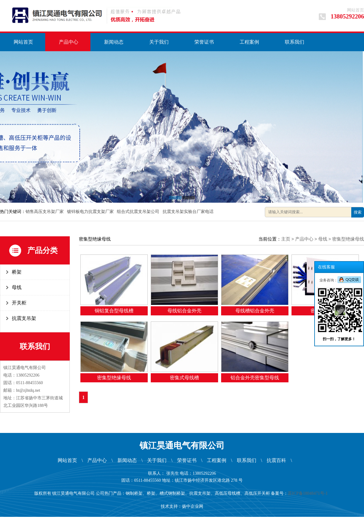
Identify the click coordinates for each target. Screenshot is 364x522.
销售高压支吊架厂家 (45, 211)
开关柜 (19, 302)
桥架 (17, 271)
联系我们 (294, 42)
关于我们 (159, 42)
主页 (285, 239)
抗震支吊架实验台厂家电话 (189, 211)
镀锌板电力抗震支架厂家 (91, 211)
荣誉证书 (204, 42)
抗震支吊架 (24, 318)
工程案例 (249, 42)
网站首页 (355, 10)
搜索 (358, 212)
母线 (17, 287)
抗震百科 (276, 460)
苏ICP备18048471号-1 (309, 493)
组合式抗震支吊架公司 (138, 211)
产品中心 (68, 42)
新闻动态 (113, 42)
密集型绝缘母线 (348, 239)
